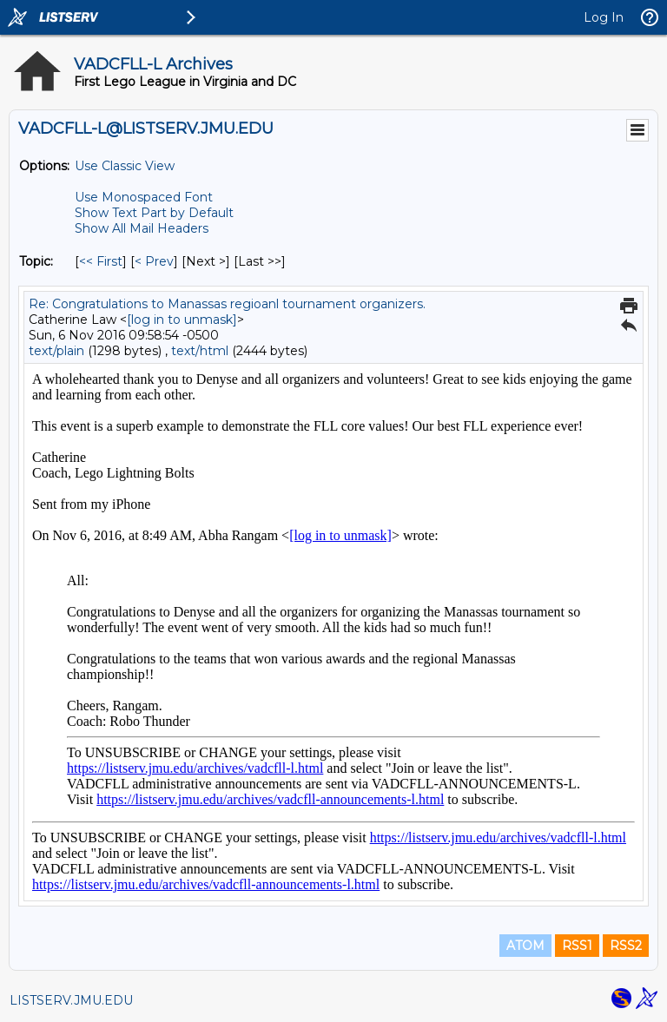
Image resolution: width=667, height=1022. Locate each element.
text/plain (56, 351)
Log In (604, 17)
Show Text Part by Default (154, 213)
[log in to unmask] (182, 319)
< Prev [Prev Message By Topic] (154, 261)
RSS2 (626, 945)
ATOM (525, 945)
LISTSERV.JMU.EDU (71, 1000)
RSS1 (577, 945)
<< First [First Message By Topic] (100, 261)
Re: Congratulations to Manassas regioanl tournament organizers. (227, 304)
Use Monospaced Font (144, 197)
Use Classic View (125, 166)
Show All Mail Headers (141, 228)
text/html (199, 351)
